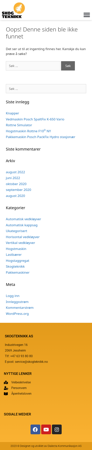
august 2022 (15, 172)
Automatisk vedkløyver (23, 219)
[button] (86, 15)
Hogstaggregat (17, 260)
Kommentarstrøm (20, 307)
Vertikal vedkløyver (20, 242)
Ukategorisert (16, 231)
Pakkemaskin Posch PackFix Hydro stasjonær (40, 137)
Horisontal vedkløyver (23, 237)
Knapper (12, 113)
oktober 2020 (16, 184)
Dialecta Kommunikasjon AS (64, 445)
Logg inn (12, 295)
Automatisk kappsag (22, 225)
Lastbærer (14, 254)
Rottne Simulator (19, 125)
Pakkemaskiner (18, 272)
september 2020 (18, 189)
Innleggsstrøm (17, 301)
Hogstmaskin (16, 248)
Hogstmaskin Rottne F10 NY (28, 131)
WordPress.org (17, 313)
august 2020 (15, 195)
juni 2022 (13, 178)
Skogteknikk (15, 266)
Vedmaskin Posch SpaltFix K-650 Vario (35, 119)
